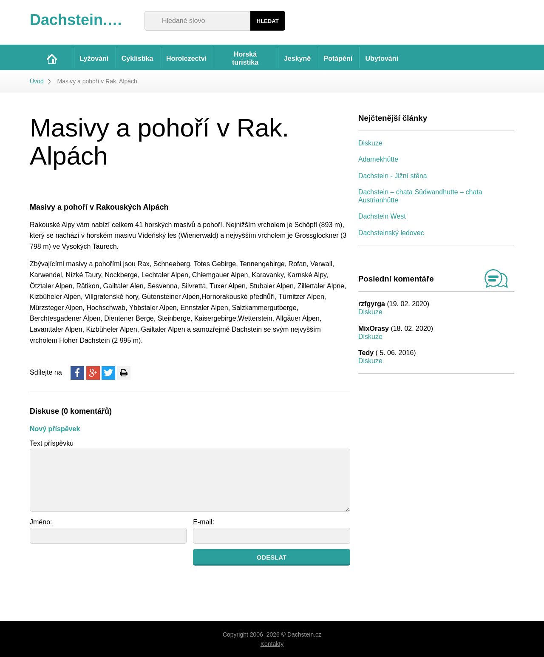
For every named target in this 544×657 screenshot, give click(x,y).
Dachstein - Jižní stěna (392, 175)
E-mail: (203, 522)
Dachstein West (382, 216)
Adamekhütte (378, 159)
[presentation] (94, 565)
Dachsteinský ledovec (391, 232)
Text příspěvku (52, 443)
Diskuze (370, 143)
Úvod (37, 81)
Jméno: (41, 522)
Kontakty (272, 643)
